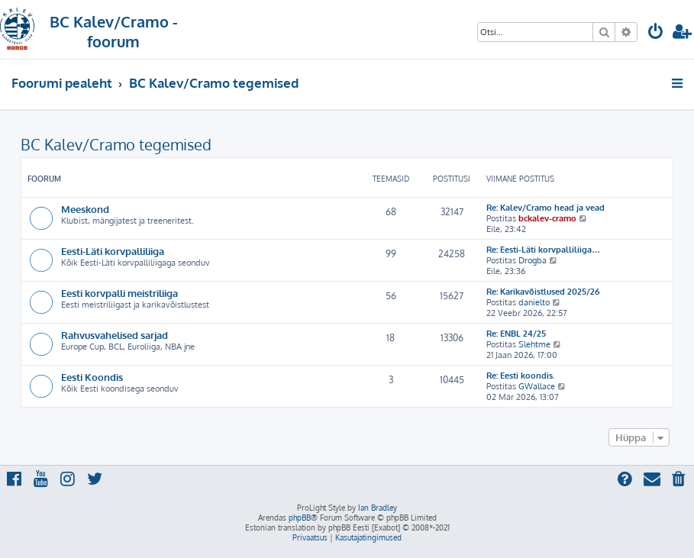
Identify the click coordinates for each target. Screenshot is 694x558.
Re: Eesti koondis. (520, 375)
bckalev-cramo (547, 218)
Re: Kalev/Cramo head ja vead (545, 207)
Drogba (532, 260)
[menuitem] (656, 33)
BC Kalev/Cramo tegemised (116, 144)
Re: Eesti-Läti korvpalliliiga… (543, 249)
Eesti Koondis (92, 376)
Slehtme (534, 344)
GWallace (536, 386)
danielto (534, 302)
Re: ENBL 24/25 (516, 333)
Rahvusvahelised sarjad (114, 334)
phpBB (300, 517)
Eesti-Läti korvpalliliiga (112, 250)
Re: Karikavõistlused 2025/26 (542, 291)
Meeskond (85, 208)
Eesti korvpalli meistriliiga (119, 292)
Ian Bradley (377, 507)
